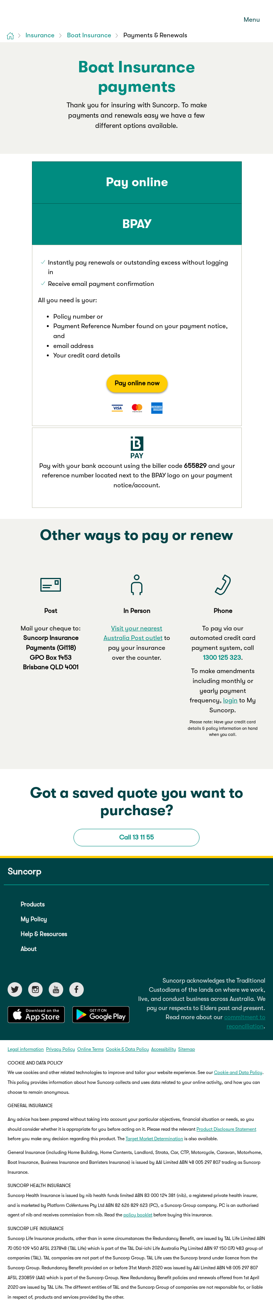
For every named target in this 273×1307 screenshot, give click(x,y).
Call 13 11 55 (136, 743)
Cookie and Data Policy (238, 978)
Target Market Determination (154, 1044)
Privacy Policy (60, 955)
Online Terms (90, 955)
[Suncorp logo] (38, 14)
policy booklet (137, 1120)
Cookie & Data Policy (127, 955)
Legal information (26, 955)
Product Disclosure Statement (226, 1034)
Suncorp (24, 777)
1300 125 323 (222, 563)
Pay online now (83, 371)
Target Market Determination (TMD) (169, 1255)
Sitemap (186, 955)
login (230, 606)
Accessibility (163, 955)
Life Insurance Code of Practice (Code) (123, 1278)
